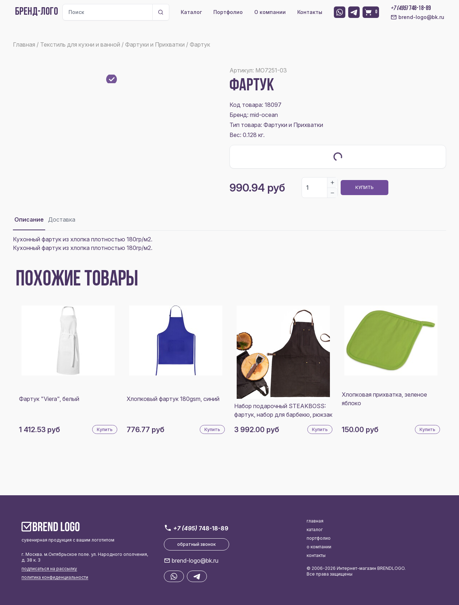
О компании (270, 12)
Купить (364, 187)
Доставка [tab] (61, 219)
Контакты (309, 12)
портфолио (319, 538)
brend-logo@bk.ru (417, 17)
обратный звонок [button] (196, 544)
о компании (319, 546)
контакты (316, 555)
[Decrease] (332, 193)
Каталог (191, 12)
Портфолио (228, 12)
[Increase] (332, 183)
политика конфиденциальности (55, 577)
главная (315, 521)
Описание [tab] (29, 219)
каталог (315, 529)
